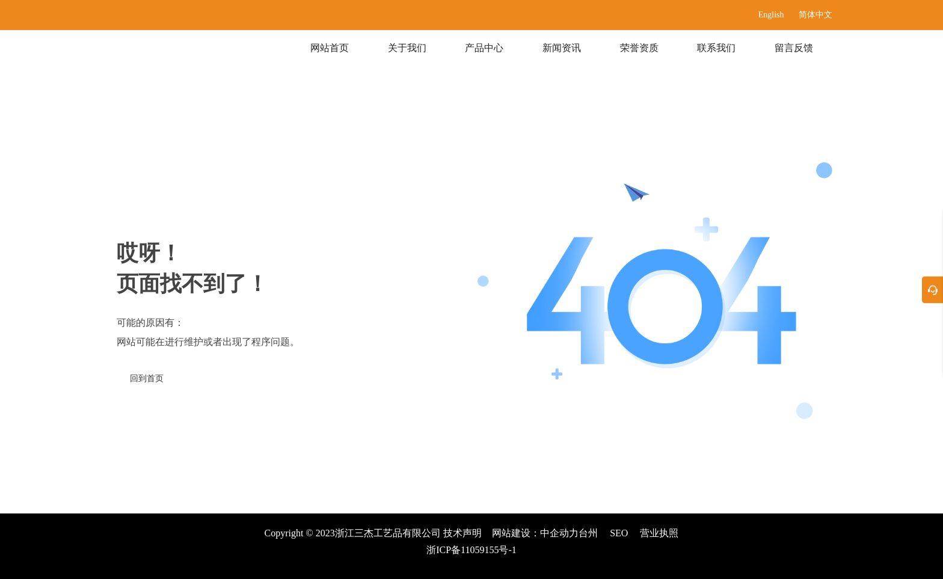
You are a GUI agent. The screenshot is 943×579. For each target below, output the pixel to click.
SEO (619, 533)
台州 (588, 533)
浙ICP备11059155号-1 (471, 550)
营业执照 (659, 533)
